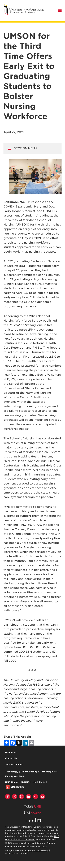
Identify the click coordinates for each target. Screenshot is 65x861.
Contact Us (11, 758)
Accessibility (11, 853)
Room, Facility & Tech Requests (39, 771)
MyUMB (25, 782)
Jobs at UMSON (14, 764)
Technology (11, 771)
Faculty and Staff (14, 776)
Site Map (24, 853)
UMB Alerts (39, 782)
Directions (10, 752)
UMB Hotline (17, 787)
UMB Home (11, 782)
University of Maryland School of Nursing (25, 5)
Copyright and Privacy (37, 850)
